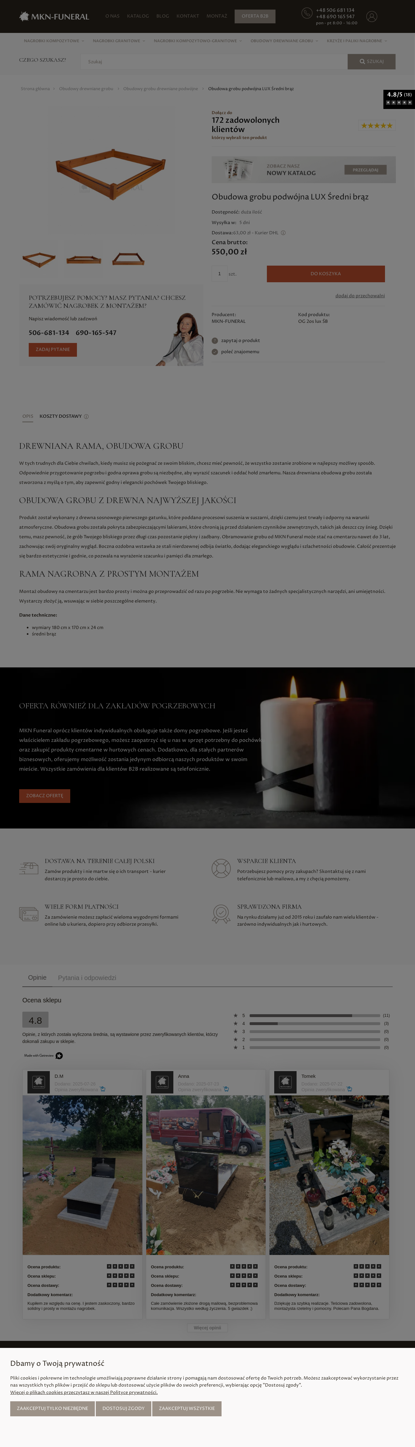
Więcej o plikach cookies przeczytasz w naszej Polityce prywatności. (84, 1392)
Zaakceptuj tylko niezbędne (52, 1408)
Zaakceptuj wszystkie (187, 1408)
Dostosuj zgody (123, 1408)
